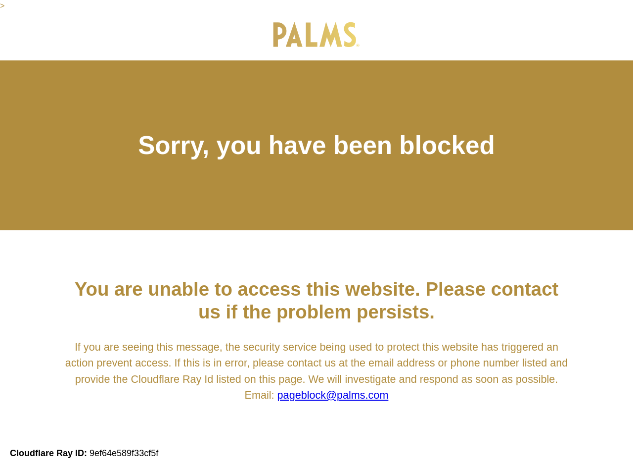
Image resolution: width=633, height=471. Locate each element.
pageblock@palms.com (333, 395)
